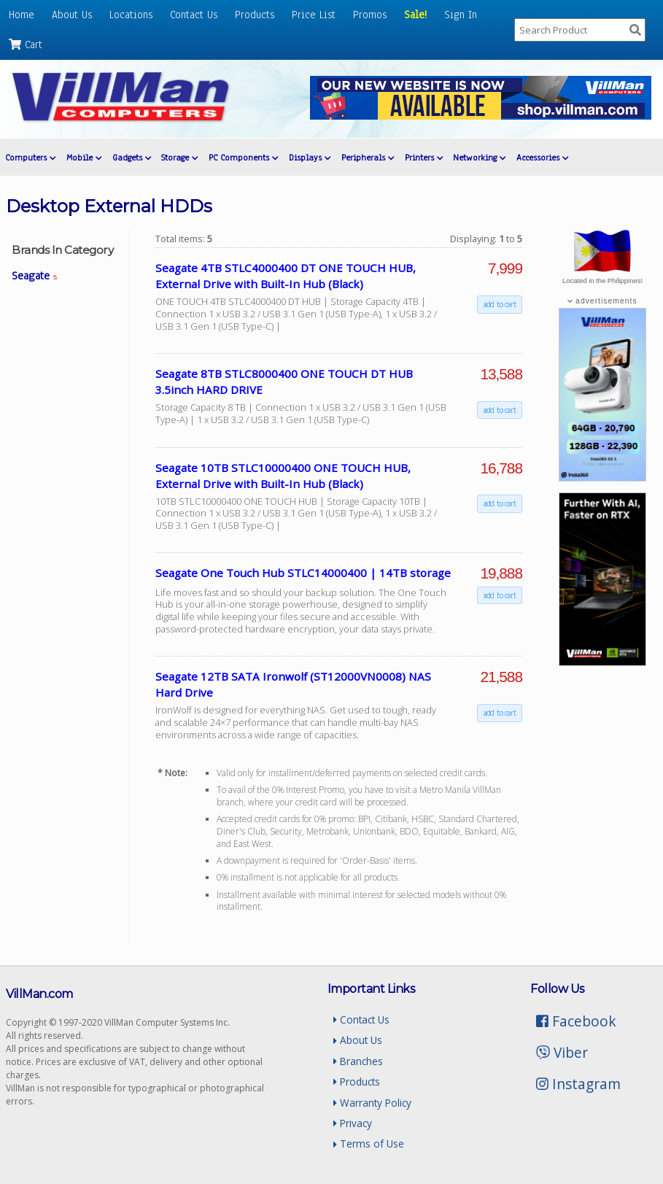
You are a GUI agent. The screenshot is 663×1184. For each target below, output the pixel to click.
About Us (72, 14)
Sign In (460, 14)
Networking (479, 157)
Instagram (578, 1084)
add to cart (500, 304)
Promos (370, 14)
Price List (314, 14)
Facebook (576, 1021)
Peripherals (367, 157)
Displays (309, 157)
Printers (424, 157)
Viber (562, 1052)
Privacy (352, 1123)
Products (254, 14)
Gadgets (131, 157)
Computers (30, 157)
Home (21, 14)
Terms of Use (368, 1143)
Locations (130, 14)
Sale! (415, 14)
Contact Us (193, 14)
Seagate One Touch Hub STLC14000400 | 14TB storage (303, 572)
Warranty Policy (372, 1103)
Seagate (34, 275)
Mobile (83, 157)
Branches (358, 1061)
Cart (25, 44)
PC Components (243, 157)
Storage (179, 157)
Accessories (542, 157)
